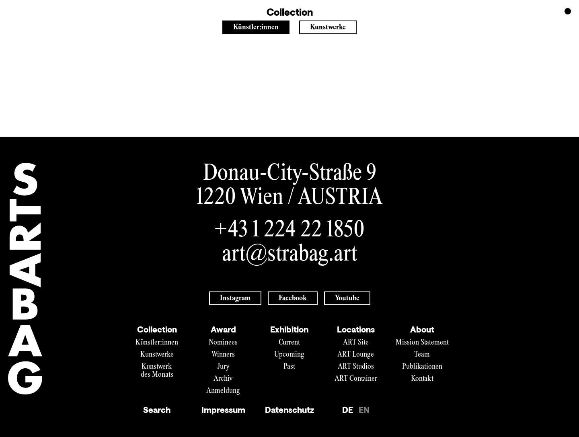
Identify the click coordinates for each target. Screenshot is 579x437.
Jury (223, 367)
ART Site (356, 343)
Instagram (235, 298)
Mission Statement (422, 343)
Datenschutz (289, 409)
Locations (356, 329)
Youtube (347, 298)
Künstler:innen (256, 27)
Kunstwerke (328, 27)
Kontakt (422, 379)
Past (289, 367)
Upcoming (289, 355)
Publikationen (422, 367)
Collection (157, 329)
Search (156, 409)
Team (422, 355)
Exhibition (289, 329)
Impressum (223, 409)
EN (364, 409)
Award (223, 329)
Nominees (223, 343)
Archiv (223, 379)
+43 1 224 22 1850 (290, 231)
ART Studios (356, 367)
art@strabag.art (289, 255)
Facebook (293, 298)
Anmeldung (223, 391)
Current (289, 343)
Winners (223, 355)
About (422, 329)
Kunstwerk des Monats (157, 371)
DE (347, 409)
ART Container (356, 379)
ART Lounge (355, 355)
